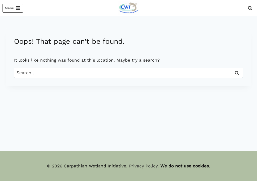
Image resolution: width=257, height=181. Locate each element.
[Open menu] (13, 8)
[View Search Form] (249, 8)
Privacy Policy (143, 165)
